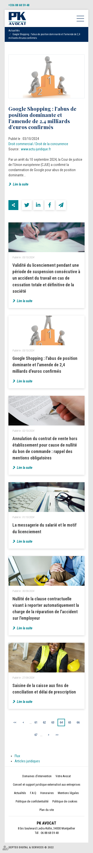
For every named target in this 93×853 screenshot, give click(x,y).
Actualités (14, 30)
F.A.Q (33, 793)
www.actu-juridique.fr (36, 149)
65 (69, 722)
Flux (17, 756)
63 (52, 722)
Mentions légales (68, 793)
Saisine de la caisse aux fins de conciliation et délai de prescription (44, 689)
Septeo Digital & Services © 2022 (31, 848)
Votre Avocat (63, 776)
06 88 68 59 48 (50, 833)
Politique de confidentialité (32, 802)
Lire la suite (21, 184)
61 (35, 722)
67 (35, 735)
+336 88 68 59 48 (18, 5)
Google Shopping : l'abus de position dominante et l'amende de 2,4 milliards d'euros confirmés (44, 365)
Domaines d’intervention (37, 776)
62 (44, 722)
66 (78, 722)
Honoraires (47, 793)
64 (61, 722)
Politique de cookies (64, 802)
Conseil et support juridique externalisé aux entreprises (46, 785)
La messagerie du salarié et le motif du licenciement (44, 528)
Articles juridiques (27, 762)
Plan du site (46, 810)
